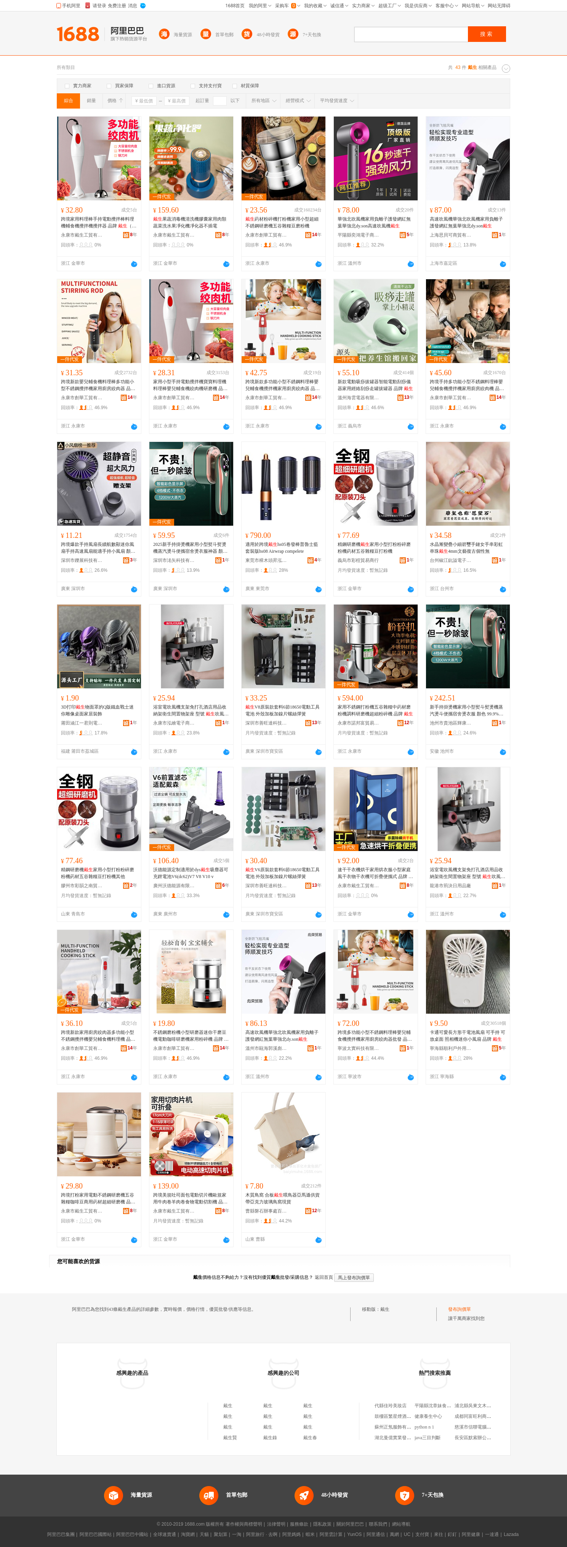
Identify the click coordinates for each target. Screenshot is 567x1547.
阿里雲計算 (331, 1534)
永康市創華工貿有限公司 (266, 235)
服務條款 (299, 1524)
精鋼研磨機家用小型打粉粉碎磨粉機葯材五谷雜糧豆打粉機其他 (97, 873)
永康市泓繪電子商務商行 (174, 723)
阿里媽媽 (291, 1534)
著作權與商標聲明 (244, 1524)
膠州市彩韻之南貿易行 (82, 885)
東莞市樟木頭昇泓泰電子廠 (266, 560)
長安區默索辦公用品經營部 (482, 1437)
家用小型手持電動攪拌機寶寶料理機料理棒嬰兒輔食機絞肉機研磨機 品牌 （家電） (190, 385)
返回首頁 (324, 1277)
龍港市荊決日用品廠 (450, 885)
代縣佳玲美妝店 (391, 1405)
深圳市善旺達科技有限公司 (266, 723)
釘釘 (452, 1534)
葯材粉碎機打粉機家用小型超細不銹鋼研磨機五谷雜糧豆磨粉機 (282, 222)
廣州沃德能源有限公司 (174, 885)
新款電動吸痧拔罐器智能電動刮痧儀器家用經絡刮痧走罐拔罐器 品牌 (375, 385)
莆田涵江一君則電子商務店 (82, 723)
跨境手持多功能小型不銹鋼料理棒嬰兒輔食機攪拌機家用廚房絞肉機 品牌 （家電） (467, 385)
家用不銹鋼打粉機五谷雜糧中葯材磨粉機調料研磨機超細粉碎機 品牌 (375, 710)
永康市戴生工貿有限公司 (82, 235)
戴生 (384, 1309)
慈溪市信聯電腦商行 (475, 1427)
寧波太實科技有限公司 (359, 1048)
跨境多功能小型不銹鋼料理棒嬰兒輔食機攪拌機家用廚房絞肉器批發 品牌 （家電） (375, 1036)
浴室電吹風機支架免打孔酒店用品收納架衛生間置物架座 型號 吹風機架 (191, 710)
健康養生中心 (428, 1416)
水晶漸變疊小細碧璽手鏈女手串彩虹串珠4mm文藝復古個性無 (466, 548)
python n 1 (424, 1427)
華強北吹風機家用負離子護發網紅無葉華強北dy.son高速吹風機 (374, 222)
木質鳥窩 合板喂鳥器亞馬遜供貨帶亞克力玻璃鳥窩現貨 (282, 1198)
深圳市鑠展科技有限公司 (82, 560)
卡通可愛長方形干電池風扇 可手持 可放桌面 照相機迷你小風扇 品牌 (467, 1036)
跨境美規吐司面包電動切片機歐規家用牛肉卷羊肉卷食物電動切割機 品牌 (190, 1198)
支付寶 (422, 1534)
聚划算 (220, 1534)
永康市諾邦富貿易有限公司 (359, 723)
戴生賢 (230, 1437)
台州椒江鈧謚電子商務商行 (451, 560)
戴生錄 (270, 1437)
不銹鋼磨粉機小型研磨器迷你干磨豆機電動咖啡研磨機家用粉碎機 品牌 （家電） (191, 1036)
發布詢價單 (459, 1309)
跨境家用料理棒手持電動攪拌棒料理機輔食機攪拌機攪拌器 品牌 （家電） (98, 222)
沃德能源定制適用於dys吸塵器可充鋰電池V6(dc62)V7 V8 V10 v (190, 873)
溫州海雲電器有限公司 (359, 397)
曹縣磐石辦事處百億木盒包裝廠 (266, 1211)
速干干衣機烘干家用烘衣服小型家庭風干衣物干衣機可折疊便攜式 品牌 (375, 873)
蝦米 (310, 1534)
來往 (438, 1534)
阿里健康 (471, 1534)
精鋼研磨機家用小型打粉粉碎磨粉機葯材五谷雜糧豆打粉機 (374, 548)
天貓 (204, 1534)
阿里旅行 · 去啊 (261, 1534)
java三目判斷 (427, 1437)
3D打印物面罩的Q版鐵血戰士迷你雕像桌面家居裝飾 (97, 710)
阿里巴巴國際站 (96, 1534)
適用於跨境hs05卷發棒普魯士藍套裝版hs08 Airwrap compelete (281, 548)
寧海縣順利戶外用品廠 (451, 1048)
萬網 (394, 1534)
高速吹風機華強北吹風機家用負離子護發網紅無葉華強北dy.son (466, 222)
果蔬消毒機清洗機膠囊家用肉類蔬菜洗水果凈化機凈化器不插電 (189, 222)
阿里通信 (376, 1534)
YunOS (354, 1534)
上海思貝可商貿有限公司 (451, 235)
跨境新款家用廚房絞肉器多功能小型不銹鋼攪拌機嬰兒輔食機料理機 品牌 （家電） (98, 1036)
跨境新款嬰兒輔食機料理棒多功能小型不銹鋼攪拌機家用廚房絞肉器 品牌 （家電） (98, 385)
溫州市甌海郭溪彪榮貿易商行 (266, 1048)
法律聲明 (276, 1524)
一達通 (492, 1534)
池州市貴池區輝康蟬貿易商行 (451, 723)
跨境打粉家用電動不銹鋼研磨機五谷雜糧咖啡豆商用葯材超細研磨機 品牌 (98, 1198)
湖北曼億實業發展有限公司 (402, 1437)
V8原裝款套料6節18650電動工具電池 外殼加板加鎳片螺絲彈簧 (282, 710)
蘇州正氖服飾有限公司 (397, 1427)
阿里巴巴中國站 (132, 1534)
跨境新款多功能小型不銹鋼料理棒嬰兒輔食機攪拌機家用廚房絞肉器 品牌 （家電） (282, 385)
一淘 (236, 1534)
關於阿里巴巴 (350, 1524)
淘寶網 (188, 1534)
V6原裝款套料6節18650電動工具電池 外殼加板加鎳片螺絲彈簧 (282, 873)
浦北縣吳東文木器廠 (475, 1405)
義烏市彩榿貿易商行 (358, 560)
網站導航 (401, 1524)
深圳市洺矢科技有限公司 (174, 560)
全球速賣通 (164, 1534)
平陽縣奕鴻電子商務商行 (359, 235)
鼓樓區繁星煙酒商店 (395, 1416)
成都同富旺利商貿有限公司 (482, 1416)
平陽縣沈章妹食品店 (435, 1405)
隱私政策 (322, 1524)
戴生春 (310, 1437)
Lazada (511, 1534)
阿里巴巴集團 (61, 1534)
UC (407, 1534)
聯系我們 (378, 1524)
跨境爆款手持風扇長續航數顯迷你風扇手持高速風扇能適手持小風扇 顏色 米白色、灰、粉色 (98, 548)
